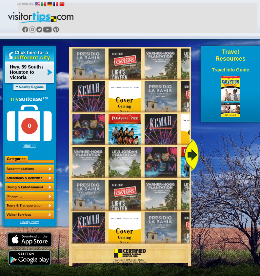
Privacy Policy (29, 222)
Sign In (29, 145)
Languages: (25, 3)
